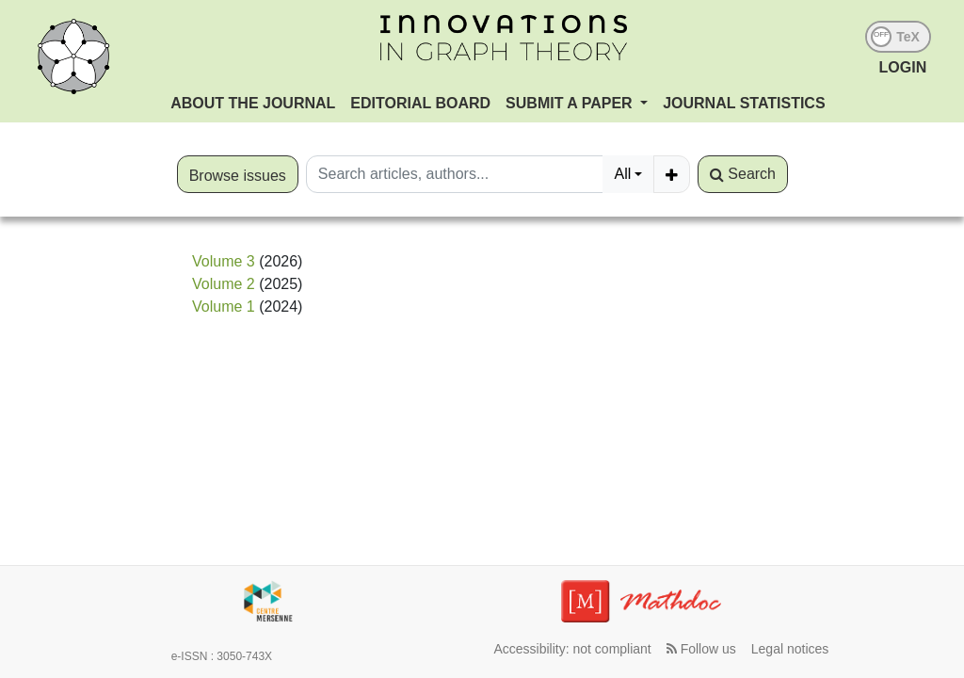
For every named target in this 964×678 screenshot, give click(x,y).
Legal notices (790, 648)
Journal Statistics (744, 103)
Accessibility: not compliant (572, 648)
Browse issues (237, 176)
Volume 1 (223, 307)
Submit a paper (571, 103)
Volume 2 (223, 284)
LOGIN (903, 67)
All (622, 174)
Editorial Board (420, 103)
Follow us (701, 648)
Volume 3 (223, 261)
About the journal (252, 103)
